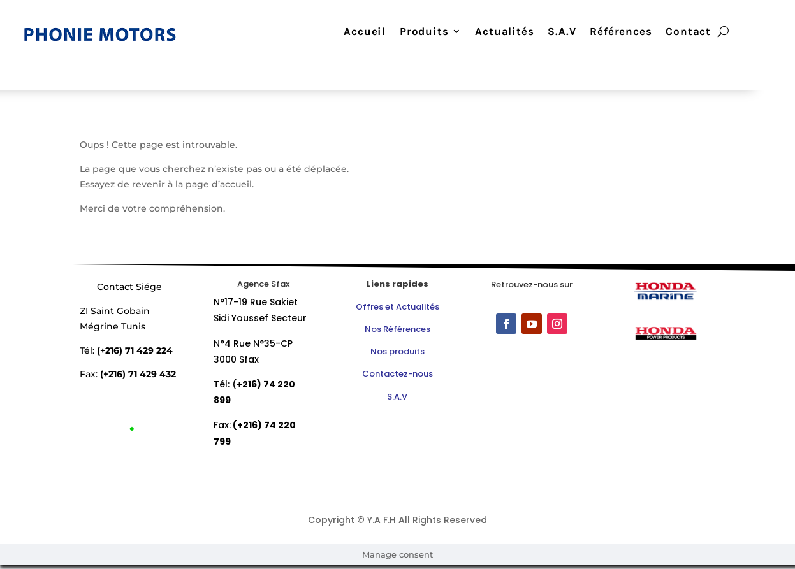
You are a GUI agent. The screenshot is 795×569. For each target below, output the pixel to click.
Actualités (504, 32)
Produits (424, 32)
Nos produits (397, 351)
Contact (688, 32)
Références (621, 32)
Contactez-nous (397, 374)
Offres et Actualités (397, 307)
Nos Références (397, 329)
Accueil (365, 32)
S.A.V (562, 32)
